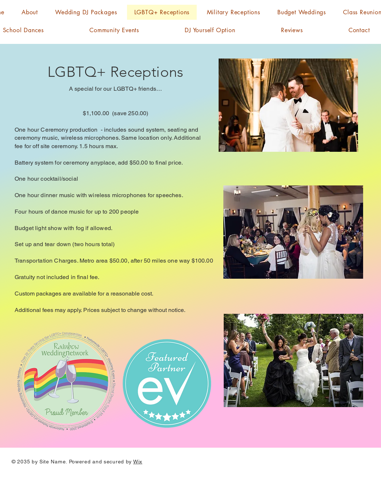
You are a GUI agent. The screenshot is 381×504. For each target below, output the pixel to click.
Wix (137, 461)
